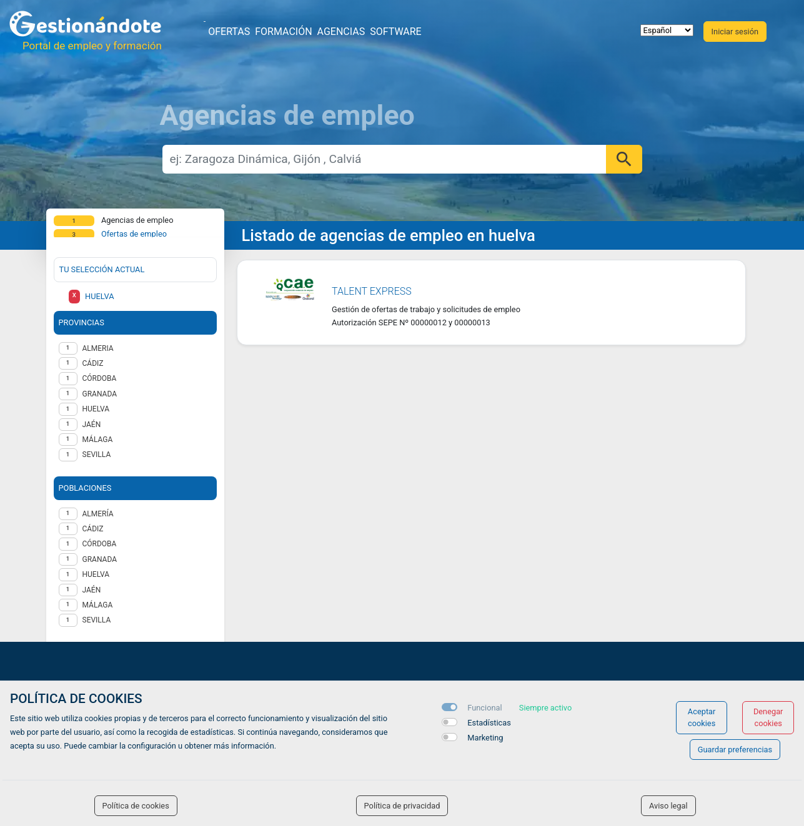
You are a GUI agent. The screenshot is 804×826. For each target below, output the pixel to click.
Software (395, 31)
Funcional (484, 707)
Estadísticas (489, 722)
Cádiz (93, 528)
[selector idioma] (666, 30)
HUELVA (96, 409)
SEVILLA (96, 454)
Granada (99, 559)
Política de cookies (135, 805)
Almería (98, 513)
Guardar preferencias (735, 749)
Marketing (485, 737)
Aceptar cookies (702, 717)
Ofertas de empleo (134, 233)
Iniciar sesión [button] (735, 31)
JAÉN (91, 424)
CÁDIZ (93, 363)
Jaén (91, 590)
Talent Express (372, 291)
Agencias (341, 31)
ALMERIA (98, 348)
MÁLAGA (97, 439)
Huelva (96, 574)
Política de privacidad (402, 805)
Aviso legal (668, 805)
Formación (283, 31)
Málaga (97, 605)
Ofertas (229, 31)
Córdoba (99, 543)
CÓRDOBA (99, 378)
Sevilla (96, 620)
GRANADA (99, 394)
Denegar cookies (768, 717)
